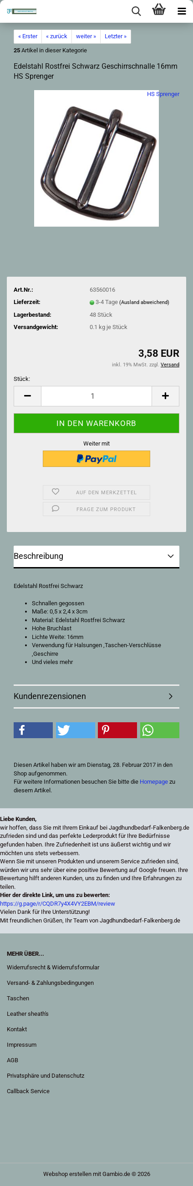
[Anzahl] (96, 396)
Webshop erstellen (67, 1174)
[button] (27, 396)
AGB (12, 1060)
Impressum (21, 1044)
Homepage (154, 781)
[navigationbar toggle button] (181, 11)
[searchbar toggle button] (136, 11)
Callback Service (28, 1091)
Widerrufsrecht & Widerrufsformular (53, 967)
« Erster (27, 36)
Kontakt (17, 1029)
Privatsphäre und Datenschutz (45, 1075)
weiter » (86, 36)
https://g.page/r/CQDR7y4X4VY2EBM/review (57, 903)
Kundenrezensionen (50, 696)
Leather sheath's (28, 1013)
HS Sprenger (163, 94)
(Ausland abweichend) (144, 302)
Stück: (22, 378)
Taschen (18, 998)
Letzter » (116, 36)
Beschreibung (38, 556)
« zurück (56, 36)
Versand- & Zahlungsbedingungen (50, 982)
